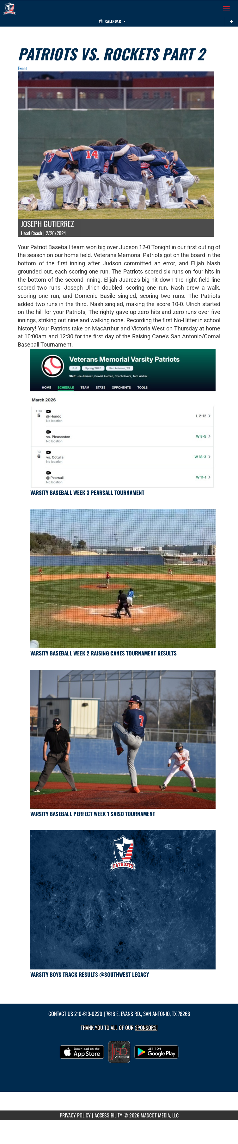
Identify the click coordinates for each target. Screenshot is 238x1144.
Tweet (22, 68)
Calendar (112, 21)
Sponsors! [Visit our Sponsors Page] (146, 1027)
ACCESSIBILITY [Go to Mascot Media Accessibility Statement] (108, 1115)
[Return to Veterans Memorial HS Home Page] (9, 8)
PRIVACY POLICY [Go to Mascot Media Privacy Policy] (75, 1115)
